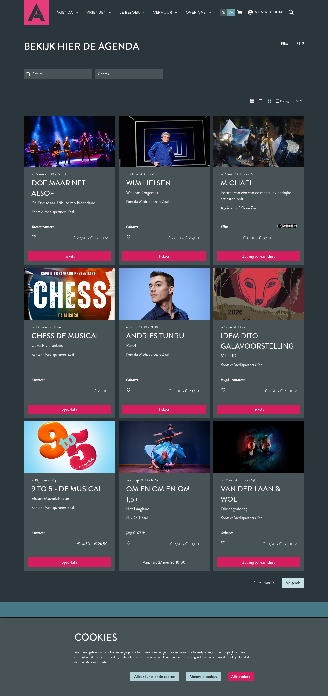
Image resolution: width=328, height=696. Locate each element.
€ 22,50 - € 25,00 (185, 238)
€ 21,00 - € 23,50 (185, 391)
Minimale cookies (203, 676)
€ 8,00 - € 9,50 (258, 238)
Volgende (293, 583)
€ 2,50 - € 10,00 (186, 544)
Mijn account (266, 12)
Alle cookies (240, 676)
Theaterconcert (42, 227)
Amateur (38, 380)
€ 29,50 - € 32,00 (90, 238)
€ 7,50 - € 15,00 (281, 391)
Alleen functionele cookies (154, 676)
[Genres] (129, 74)
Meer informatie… (97, 661)
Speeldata (69, 409)
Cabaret (132, 227)
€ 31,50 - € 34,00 (279, 544)
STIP (300, 44)
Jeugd (225, 380)
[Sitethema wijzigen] (227, 12)
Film (284, 44)
